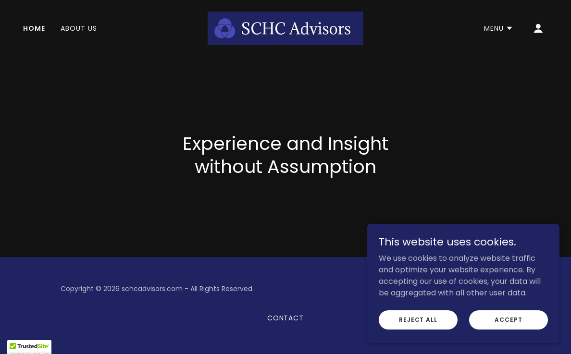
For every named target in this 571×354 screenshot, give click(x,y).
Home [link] (34, 28)
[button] (498, 28)
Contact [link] (285, 318)
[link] (285, 27)
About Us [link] (79, 28)
